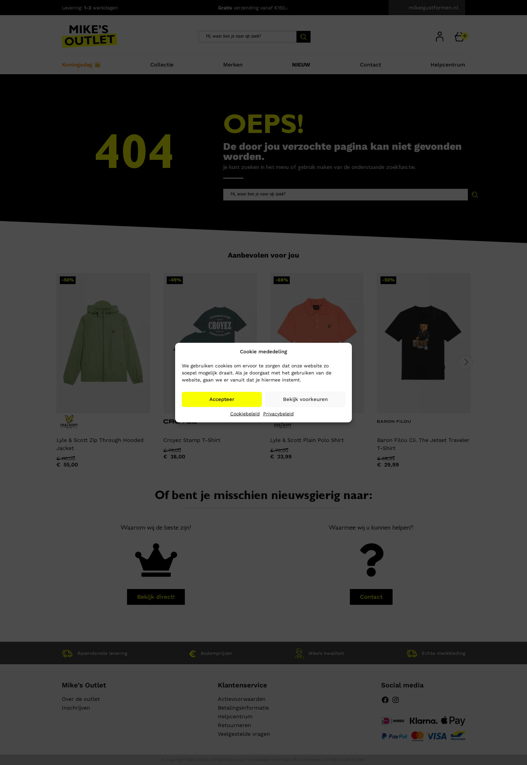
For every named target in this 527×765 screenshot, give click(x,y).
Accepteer (221, 399)
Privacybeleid (278, 413)
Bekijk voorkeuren (305, 399)
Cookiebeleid (245, 413)
